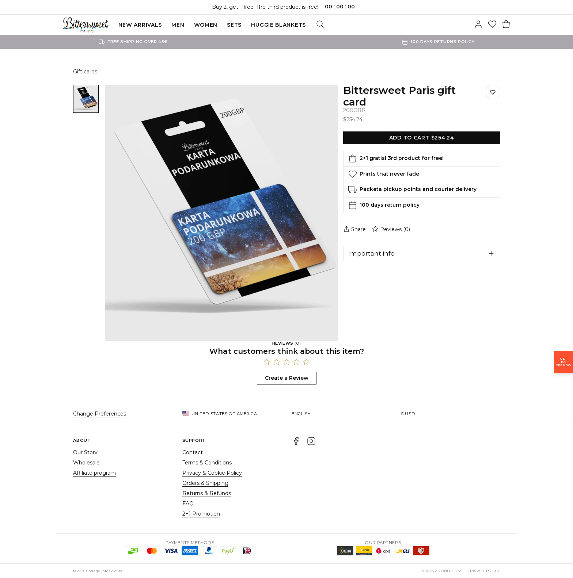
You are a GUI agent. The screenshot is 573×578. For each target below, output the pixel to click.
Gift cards (85, 71)
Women (206, 25)
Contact (192, 452)
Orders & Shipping (205, 483)
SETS (234, 25)
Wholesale (86, 462)
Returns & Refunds (206, 493)
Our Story (85, 452)
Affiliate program (94, 473)
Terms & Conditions (207, 462)
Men (177, 25)
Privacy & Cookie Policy (212, 473)
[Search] (320, 24)
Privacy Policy (483, 571)
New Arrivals (140, 25)
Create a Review (286, 378)
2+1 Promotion (201, 513)
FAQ (188, 503)
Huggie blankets (278, 25)
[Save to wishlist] (493, 92)
